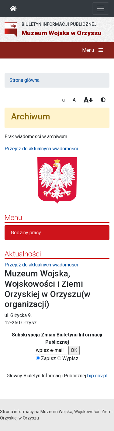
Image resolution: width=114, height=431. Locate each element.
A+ (88, 100)
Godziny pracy (26, 233)
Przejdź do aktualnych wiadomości (41, 149)
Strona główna (24, 80)
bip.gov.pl (97, 376)
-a (62, 100)
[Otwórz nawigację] (100, 8)
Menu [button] (93, 50)
